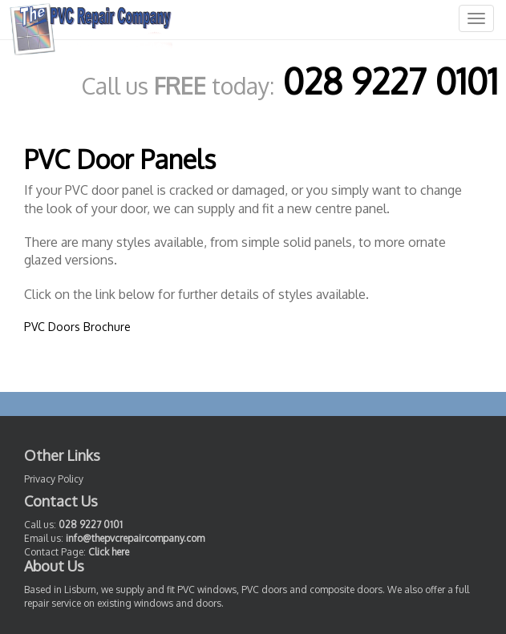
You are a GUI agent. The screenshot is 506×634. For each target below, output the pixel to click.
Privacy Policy (53, 479)
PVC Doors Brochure (77, 326)
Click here (108, 552)
